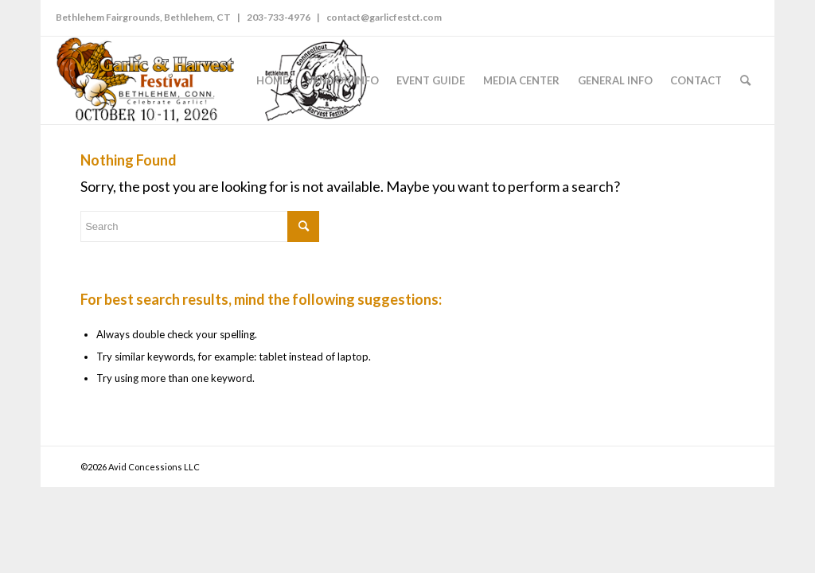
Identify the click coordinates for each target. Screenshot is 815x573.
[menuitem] (273, 80)
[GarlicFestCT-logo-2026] (213, 80)
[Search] (745, 80)
